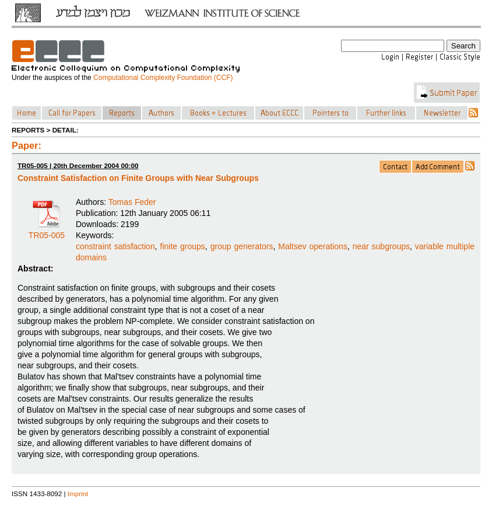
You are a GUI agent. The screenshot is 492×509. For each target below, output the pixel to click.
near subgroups (381, 246)
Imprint (78, 493)
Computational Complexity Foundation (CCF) (163, 78)
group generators (241, 246)
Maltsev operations (312, 246)
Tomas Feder (132, 202)
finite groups (182, 246)
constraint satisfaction (115, 246)
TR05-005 (47, 231)
